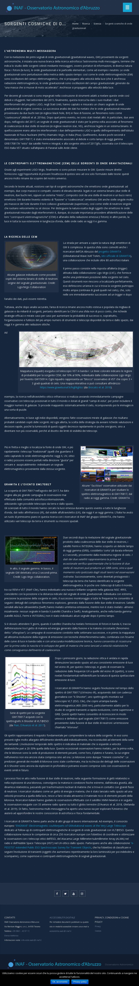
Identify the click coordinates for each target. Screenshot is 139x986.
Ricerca (86, 23)
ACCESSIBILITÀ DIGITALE (62, 917)
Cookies (98, 931)
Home (75, 23)
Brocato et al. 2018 (99, 387)
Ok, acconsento (60, 982)
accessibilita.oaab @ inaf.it (60, 931)
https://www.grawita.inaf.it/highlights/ (61, 387)
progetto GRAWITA (110, 251)
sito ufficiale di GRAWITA (115, 256)
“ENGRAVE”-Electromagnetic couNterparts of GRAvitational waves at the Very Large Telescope (70, 825)
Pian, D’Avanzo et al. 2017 (29, 725)
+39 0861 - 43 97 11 (21, 931)
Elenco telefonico (11, 935)
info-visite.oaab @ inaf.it (31, 940)
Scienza (97, 23)
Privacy (98, 926)
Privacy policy (80, 982)
